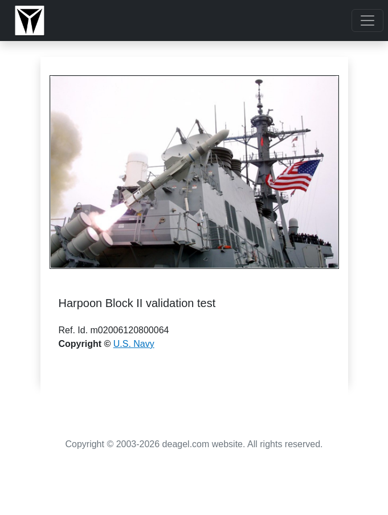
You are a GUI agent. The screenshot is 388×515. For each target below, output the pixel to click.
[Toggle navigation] (367, 20)
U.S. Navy (133, 344)
